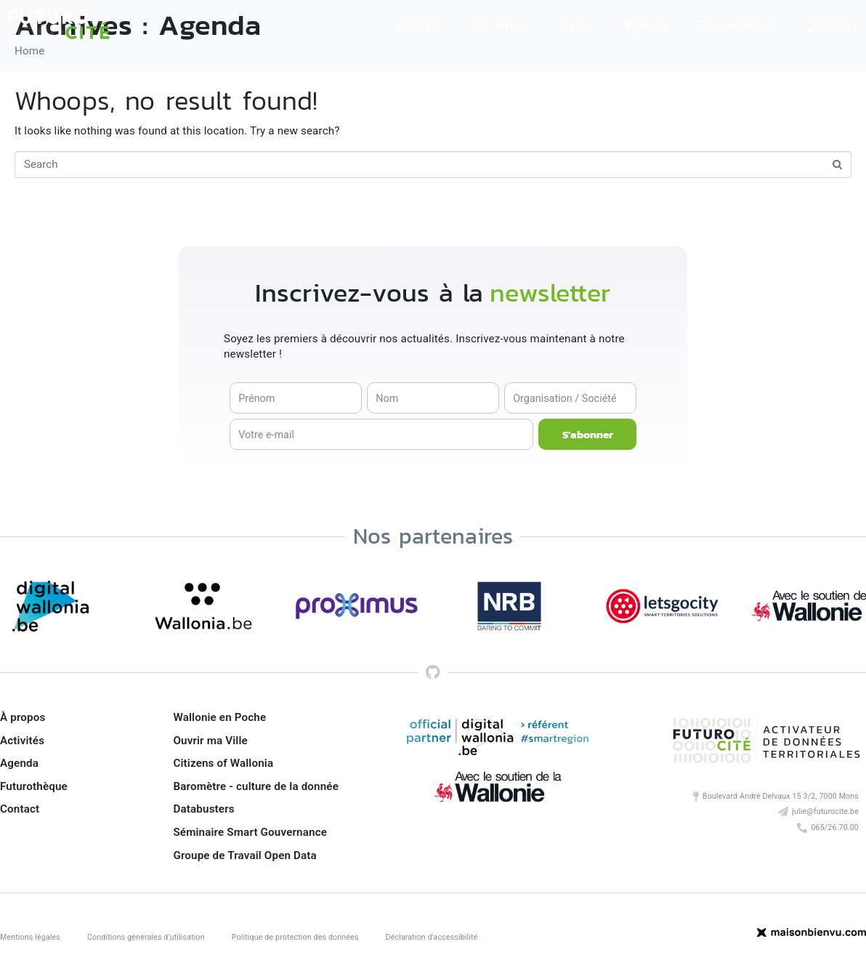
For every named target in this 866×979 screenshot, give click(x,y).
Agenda (645, 25)
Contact (828, 25)
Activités (496, 25)
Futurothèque (737, 25)
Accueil (418, 25)
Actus (576, 25)
